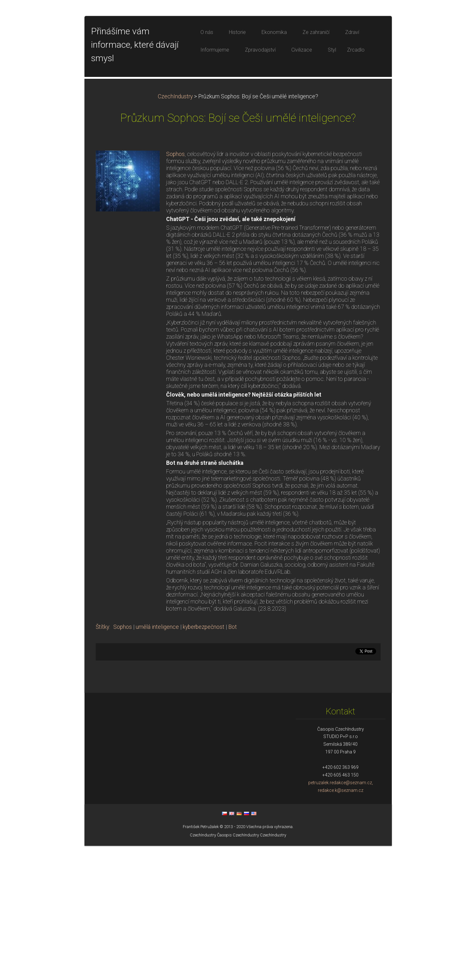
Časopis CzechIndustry (238, 959)
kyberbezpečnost (203, 751)
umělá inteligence (157, 751)
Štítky (102, 751)
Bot (232, 751)
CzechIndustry (175, 221)
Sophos (175, 278)
